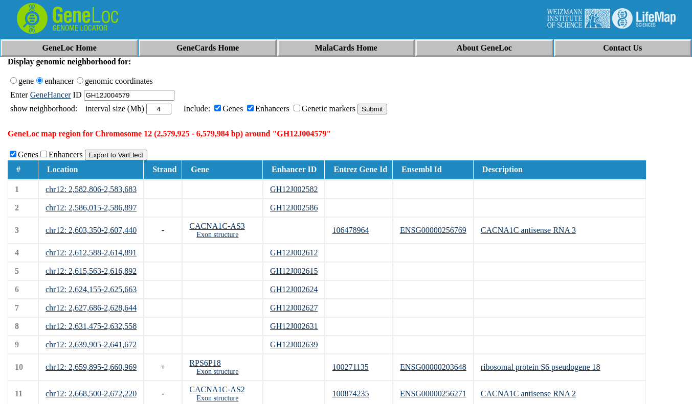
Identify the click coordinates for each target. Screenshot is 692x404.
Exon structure (217, 235)
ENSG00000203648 (433, 367)
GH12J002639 (294, 344)
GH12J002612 (294, 252)
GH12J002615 (294, 271)
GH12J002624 (294, 289)
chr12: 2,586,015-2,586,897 (91, 207)
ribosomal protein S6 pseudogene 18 (540, 367)
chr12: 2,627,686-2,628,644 (91, 307)
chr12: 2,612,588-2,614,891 (91, 252)
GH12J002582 (294, 189)
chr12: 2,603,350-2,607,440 (91, 230)
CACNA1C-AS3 (216, 226)
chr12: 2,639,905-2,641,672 (91, 344)
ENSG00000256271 (433, 393)
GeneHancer (50, 94)
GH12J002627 (294, 307)
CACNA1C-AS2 (216, 389)
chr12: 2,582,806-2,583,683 (91, 189)
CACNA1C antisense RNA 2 (528, 393)
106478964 (350, 230)
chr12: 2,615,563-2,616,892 (91, 271)
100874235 (350, 393)
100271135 (350, 367)
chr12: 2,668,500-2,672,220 (91, 393)
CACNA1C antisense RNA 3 (528, 230)
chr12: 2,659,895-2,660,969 (91, 367)
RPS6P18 (204, 363)
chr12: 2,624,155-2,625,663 (91, 289)
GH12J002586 (294, 207)
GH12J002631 (294, 326)
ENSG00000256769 (433, 230)
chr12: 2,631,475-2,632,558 (91, 326)
